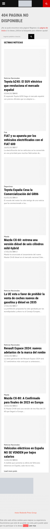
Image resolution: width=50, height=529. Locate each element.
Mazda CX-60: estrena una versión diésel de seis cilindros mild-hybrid (24, 244)
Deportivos (8, 186)
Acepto (25, 525)
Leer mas (32, 525)
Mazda (6, 236)
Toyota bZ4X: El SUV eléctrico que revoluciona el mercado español (23, 86)
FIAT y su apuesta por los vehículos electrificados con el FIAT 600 (23, 140)
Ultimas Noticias (13, 42)
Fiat (5, 132)
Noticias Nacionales (12, 78)
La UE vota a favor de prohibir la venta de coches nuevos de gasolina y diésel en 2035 (24, 298)
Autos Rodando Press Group (26, 512)
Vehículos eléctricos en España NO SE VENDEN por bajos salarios (24, 452)
